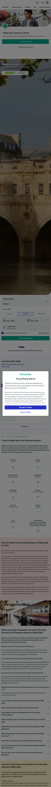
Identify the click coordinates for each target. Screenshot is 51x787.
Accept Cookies (25, 407)
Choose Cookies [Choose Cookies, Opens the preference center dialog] (25, 412)
